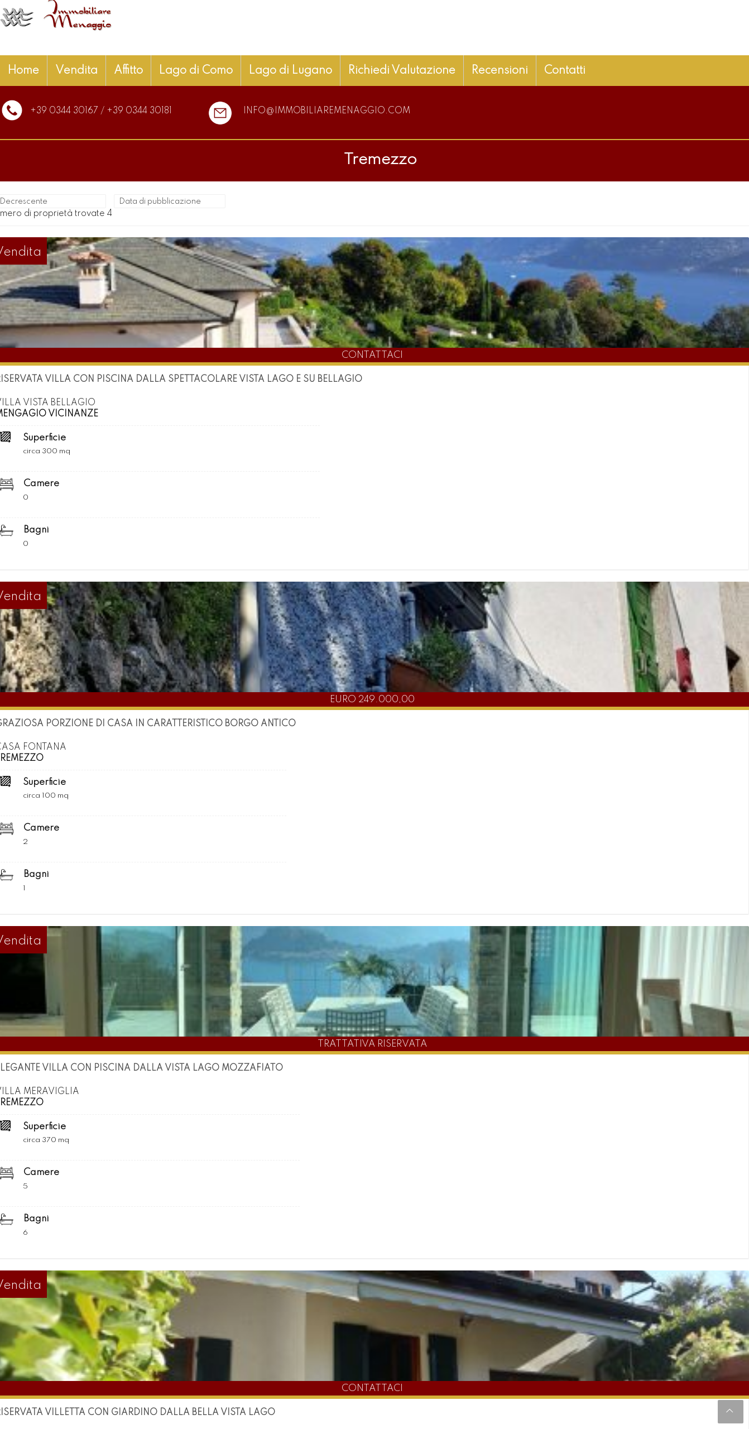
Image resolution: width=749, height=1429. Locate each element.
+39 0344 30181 (139, 111)
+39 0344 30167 (64, 111)
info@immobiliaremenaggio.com (326, 111)
